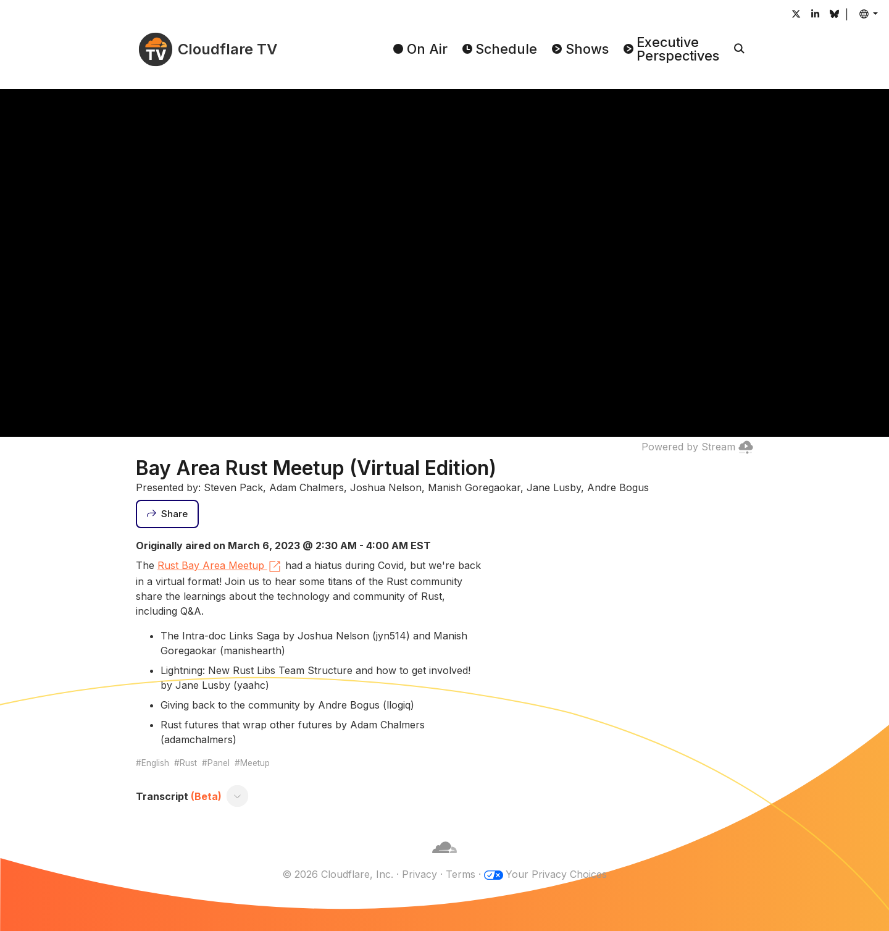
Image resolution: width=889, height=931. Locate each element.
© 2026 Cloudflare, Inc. (337, 874)
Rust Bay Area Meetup (219, 566)
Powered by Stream (697, 446)
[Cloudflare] (444, 859)
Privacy (419, 874)
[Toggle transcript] (238, 796)
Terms (460, 874)
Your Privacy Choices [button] (556, 874)
